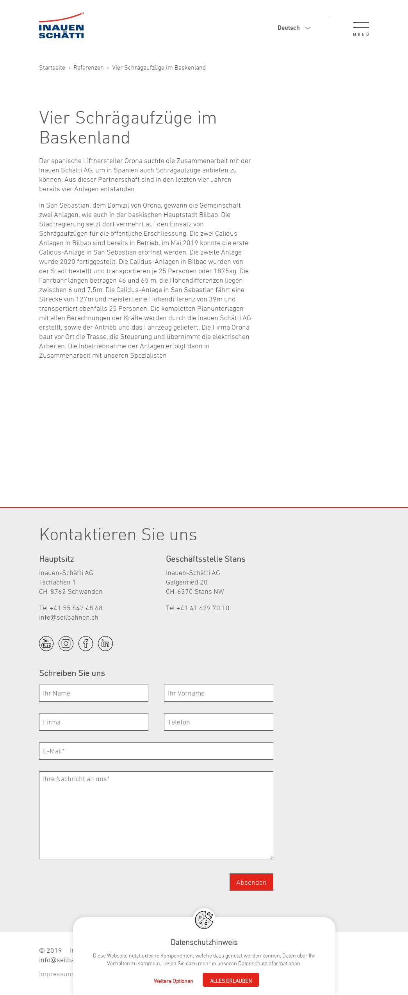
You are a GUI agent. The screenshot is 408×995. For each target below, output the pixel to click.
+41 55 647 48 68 (274, 950)
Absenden (251, 882)
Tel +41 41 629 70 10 (198, 608)
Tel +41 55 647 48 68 (71, 608)
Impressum (56, 974)
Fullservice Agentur (185, 974)
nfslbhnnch (68, 617)
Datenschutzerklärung (114, 974)
